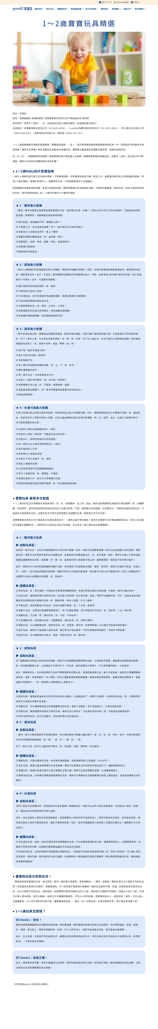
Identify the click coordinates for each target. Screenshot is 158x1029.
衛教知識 (105, 9)
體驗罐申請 (62, 9)
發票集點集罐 (77, 9)
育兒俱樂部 (140, 9)
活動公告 (127, 9)
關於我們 (39, 9)
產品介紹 (50, 9)
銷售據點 (116, 9)
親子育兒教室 (92, 9)
